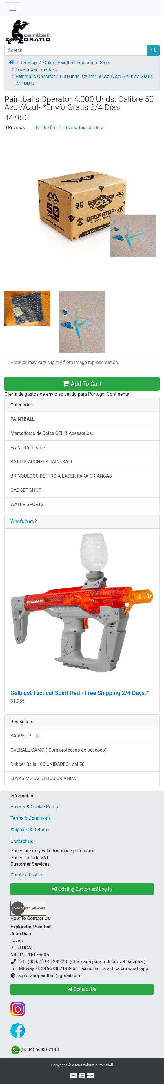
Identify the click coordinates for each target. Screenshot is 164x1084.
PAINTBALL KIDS (27, 447)
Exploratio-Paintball (97, 1065)
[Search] (76, 50)
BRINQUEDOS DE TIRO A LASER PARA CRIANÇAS (61, 476)
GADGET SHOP (25, 490)
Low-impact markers (37, 69)
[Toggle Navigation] (13, 8)
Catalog (29, 62)
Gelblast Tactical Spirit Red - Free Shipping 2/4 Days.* (79, 692)
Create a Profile (26, 875)
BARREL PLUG (25, 736)
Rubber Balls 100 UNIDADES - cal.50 (47, 764)
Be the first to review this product (70, 127)
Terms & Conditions (30, 818)
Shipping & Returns (30, 830)
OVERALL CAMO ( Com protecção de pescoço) (58, 750)
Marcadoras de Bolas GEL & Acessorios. (51, 433)
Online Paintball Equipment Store (77, 62)
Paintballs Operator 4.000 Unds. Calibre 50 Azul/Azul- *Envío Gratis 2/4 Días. (84, 80)
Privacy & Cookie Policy (34, 806)
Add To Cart (82, 383)
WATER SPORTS (27, 504)
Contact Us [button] (82, 989)
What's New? (23, 521)
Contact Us (21, 841)
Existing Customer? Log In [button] (82, 889)
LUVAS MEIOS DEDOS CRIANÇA (43, 778)
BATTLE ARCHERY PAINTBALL (41, 461)
